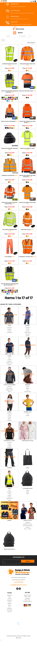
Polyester (9, 329)
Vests (9, 490)
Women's (28, 335)
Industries (9, 611)
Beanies (27, 388)
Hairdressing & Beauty (27, 525)
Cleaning (27, 527)
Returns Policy (27, 596)
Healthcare (27, 522)
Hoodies (9, 417)
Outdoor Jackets (9, 390)
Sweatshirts (9, 600)
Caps (28, 390)
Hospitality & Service (27, 524)
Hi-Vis (9, 606)
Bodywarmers (9, 388)
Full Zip (27, 329)
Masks (27, 490)
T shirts (9, 415)
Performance (9, 610)
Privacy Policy (27, 600)
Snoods (27, 386)
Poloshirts (9, 414)
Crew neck (27, 358)
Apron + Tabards (27, 529)
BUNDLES (9, 595)
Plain (9, 358)
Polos (9, 597)
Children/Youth (27, 332)
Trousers (9, 497)
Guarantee (27, 598)
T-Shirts (9, 601)
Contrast (27, 331)
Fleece (9, 391)
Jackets (9, 418)
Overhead (28, 327)
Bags (28, 493)
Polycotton (9, 327)
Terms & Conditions (27, 601)
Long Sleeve (9, 332)
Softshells (9, 386)
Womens (9, 331)
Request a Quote (27, 595)
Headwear (9, 447)
